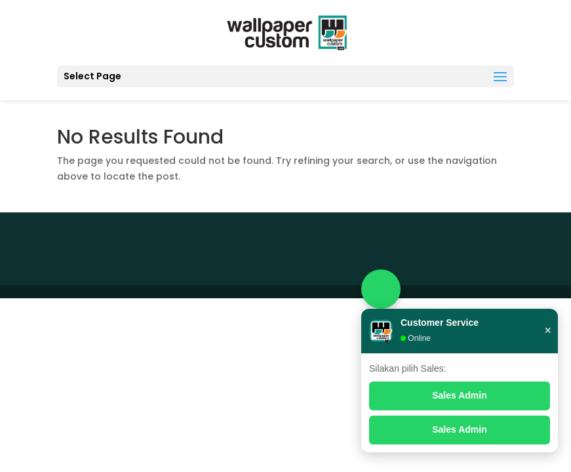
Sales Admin (459, 395)
